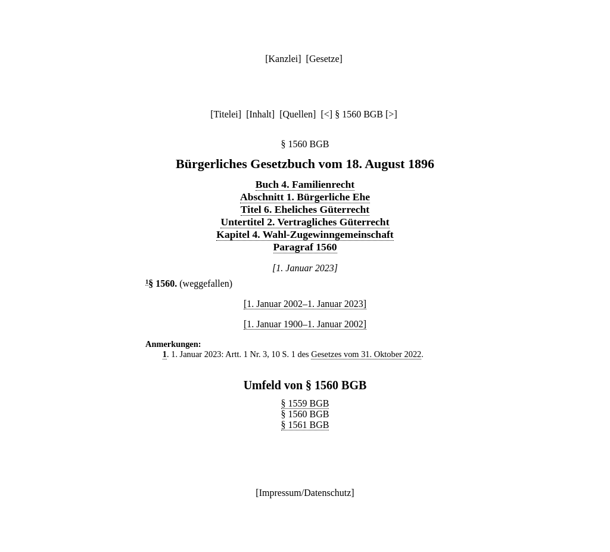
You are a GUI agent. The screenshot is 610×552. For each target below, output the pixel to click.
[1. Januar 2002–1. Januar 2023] (305, 304)
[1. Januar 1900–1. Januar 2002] (305, 324)
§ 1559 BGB (305, 403)
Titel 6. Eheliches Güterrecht (305, 209)
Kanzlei (283, 59)
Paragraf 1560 (305, 247)
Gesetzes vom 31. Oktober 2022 (366, 354)
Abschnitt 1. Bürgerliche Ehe (305, 197)
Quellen (297, 114)
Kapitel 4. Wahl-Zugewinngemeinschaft (304, 234)
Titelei (226, 114)
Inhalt (260, 114)
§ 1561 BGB (305, 425)
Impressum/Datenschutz (305, 493)
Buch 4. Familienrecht (305, 184)
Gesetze (324, 59)
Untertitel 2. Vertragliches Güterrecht (304, 222)
